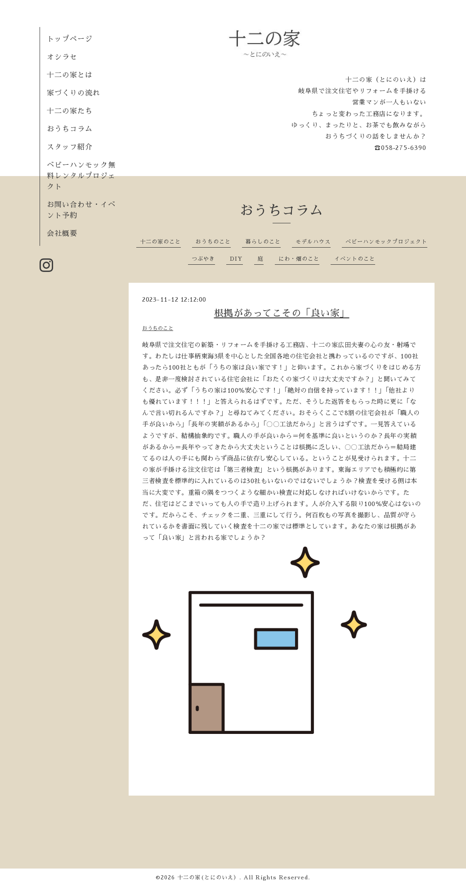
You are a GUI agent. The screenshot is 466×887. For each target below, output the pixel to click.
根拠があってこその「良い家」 (282, 313)
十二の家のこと (160, 241)
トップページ (70, 39)
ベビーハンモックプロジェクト (386, 241)
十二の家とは (70, 75)
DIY (236, 259)
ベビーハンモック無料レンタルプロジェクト (81, 176)
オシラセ (62, 57)
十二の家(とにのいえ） (208, 877)
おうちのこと (213, 241)
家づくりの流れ (73, 93)
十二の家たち (70, 111)
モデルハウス (313, 241)
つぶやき (203, 259)
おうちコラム (70, 129)
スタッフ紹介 (70, 147)
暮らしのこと (263, 241)
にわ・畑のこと (298, 259)
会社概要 (62, 233)
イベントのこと (354, 259)
